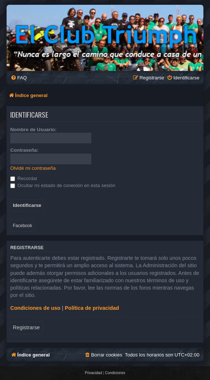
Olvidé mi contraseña (33, 168)
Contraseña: (24, 150)
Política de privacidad (92, 308)
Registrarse (26, 327)
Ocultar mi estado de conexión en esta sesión (62, 185)
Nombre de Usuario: (33, 129)
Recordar (23, 178)
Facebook (22, 225)
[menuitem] (19, 77)
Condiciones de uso (35, 308)
